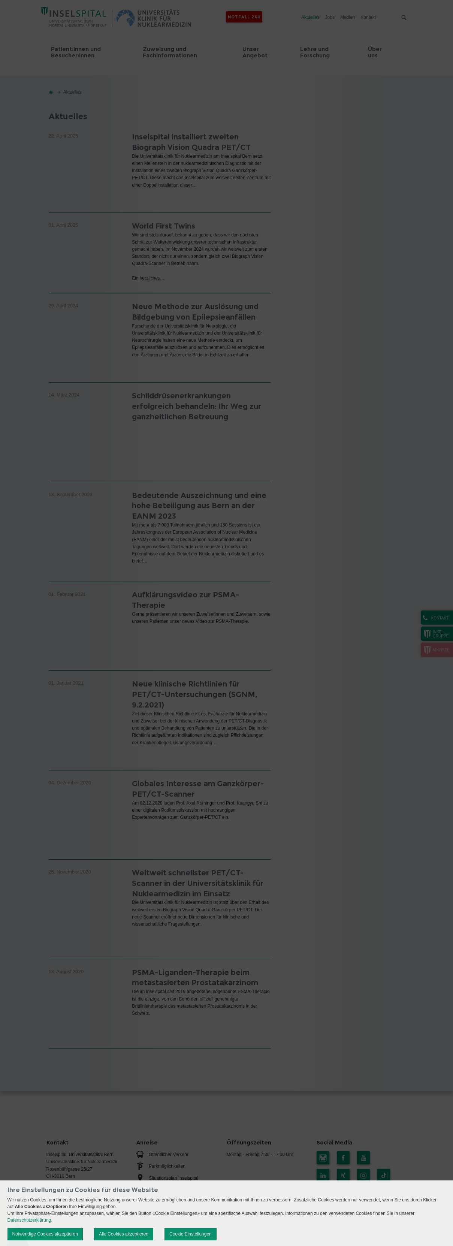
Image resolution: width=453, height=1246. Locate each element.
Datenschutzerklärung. (29, 1220)
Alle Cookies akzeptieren (123, 1234)
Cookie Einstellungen (190, 1234)
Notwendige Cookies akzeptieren (45, 1234)
